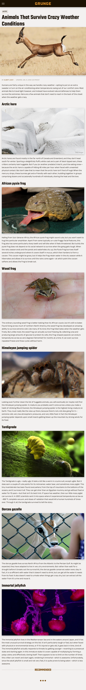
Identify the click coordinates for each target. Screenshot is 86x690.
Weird (4, 11)
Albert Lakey (9, 80)
